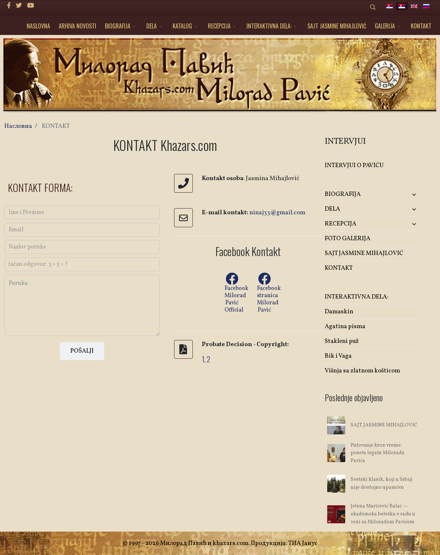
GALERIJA (385, 26)
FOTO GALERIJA (347, 238)
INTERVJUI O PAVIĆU (354, 165)
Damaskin (339, 312)
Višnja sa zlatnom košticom (362, 371)
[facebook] (9, 6)
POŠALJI (82, 351)
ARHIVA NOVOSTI (77, 26)
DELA (151, 26)
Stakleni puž (342, 341)
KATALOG (182, 26)
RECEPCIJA (219, 26)
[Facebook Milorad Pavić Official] (231, 279)
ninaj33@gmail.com (277, 213)
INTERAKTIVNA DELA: (269, 26)
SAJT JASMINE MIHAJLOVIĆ (336, 26)
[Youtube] (30, 6)
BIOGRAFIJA (117, 26)
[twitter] (19, 6)
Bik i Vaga (338, 356)
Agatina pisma (345, 326)
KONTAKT (421, 26)
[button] (404, 194)
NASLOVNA (38, 26)
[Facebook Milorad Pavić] (264, 272)
